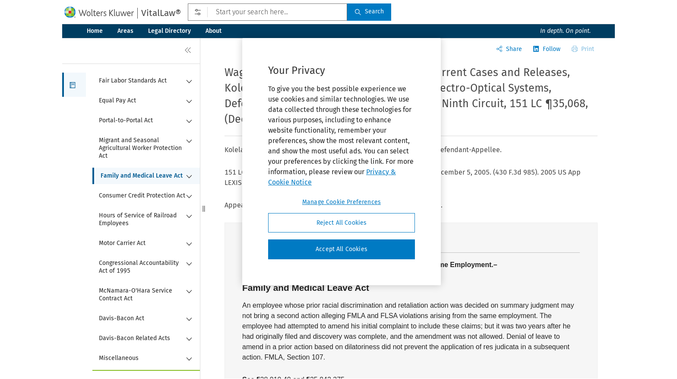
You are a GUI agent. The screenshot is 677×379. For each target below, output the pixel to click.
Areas (125, 31)
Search (369, 11)
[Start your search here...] (267, 12)
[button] (74, 85)
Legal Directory (169, 31)
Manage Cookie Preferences (341, 202)
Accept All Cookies (341, 249)
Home (95, 31)
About (213, 31)
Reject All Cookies (341, 222)
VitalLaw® (161, 13)
